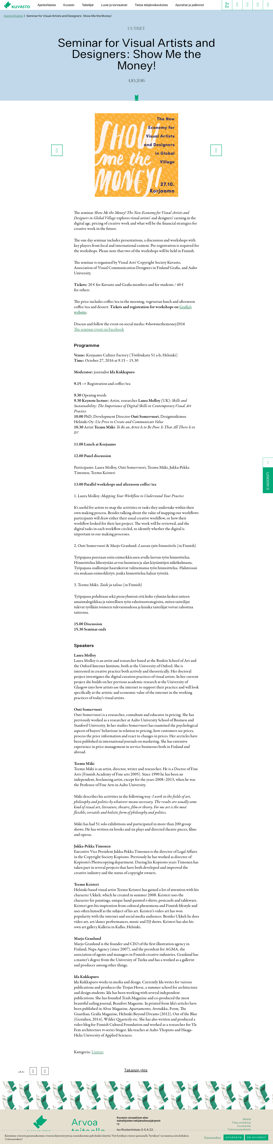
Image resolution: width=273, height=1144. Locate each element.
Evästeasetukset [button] (212, 1137)
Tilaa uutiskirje (241, 1122)
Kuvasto (68, 5)
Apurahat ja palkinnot (189, 5)
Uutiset (98, 1052)
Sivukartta (244, 1125)
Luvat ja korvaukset (114, 5)
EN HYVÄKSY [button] (256, 1137)
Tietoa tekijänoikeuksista (151, 5)
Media (247, 1119)
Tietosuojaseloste (239, 1129)
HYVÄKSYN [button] (234, 1137)
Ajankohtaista (47, 5)
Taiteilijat (87, 5)
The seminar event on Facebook (99, 329)
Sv (227, 3)
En (227, 6)
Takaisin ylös (135, 1070)
